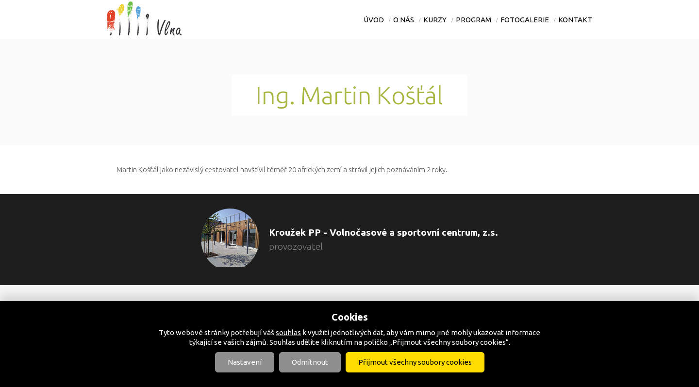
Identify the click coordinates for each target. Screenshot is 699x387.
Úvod (374, 20)
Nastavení (245, 362)
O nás (403, 20)
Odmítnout (310, 362)
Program (473, 20)
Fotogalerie (524, 20)
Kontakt (575, 20)
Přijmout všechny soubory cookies (415, 362)
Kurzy (435, 20)
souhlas (288, 332)
